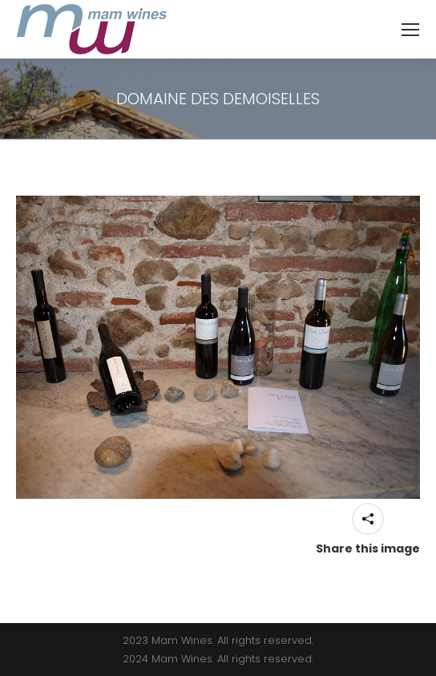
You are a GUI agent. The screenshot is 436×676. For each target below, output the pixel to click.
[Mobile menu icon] (410, 29)
